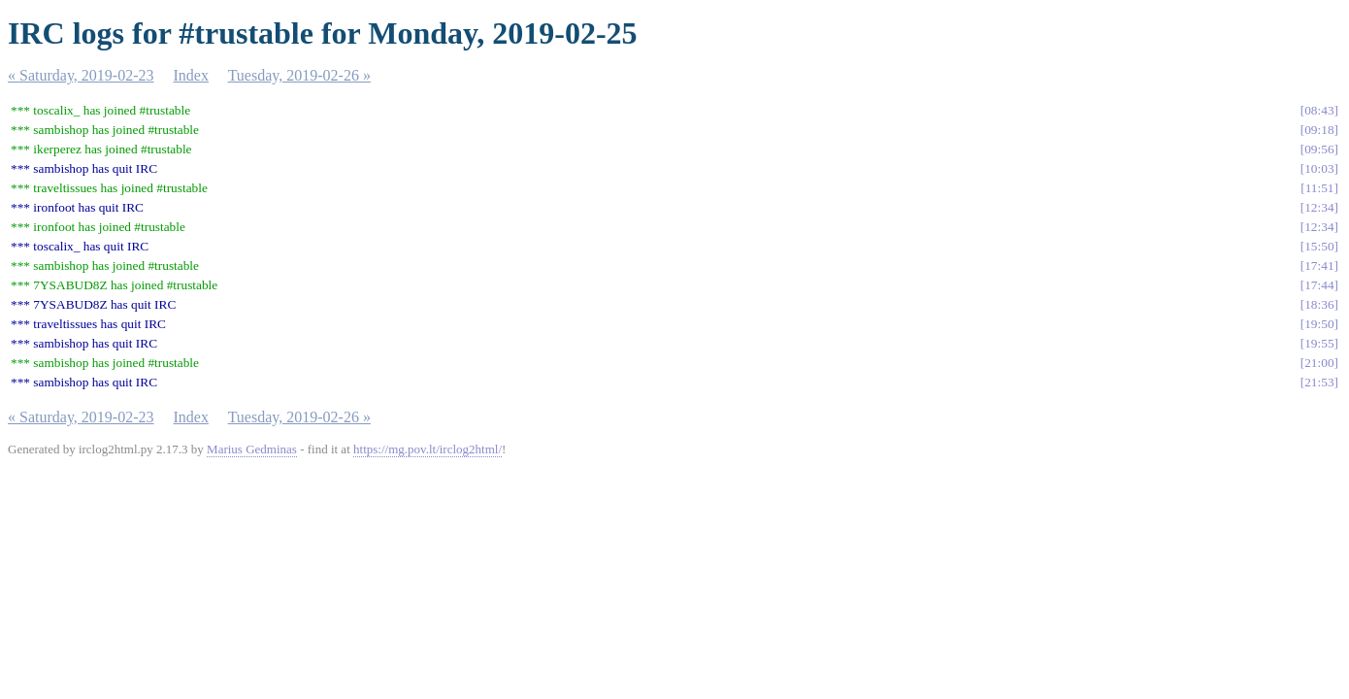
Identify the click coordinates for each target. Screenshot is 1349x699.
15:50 (1318, 246)
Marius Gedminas (252, 449)
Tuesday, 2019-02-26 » (299, 75)
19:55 (1318, 343)
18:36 (1318, 304)
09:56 (1318, 149)
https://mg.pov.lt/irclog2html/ (427, 449)
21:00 (1318, 362)
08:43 (1318, 110)
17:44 (1318, 285)
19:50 (1318, 323)
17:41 (1318, 265)
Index (191, 75)
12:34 (1318, 207)
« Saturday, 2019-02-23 (81, 75)
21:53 (1318, 382)
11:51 (1319, 188)
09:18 (1318, 129)
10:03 (1318, 168)
